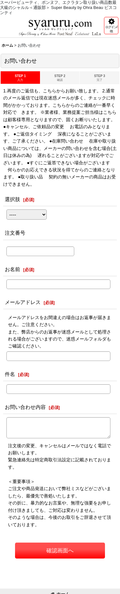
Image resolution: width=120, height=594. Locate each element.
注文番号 (15, 233)
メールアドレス (23, 302)
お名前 (12, 269)
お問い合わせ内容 (25, 407)
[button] (111, 25)
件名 (10, 374)
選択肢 (12, 199)
